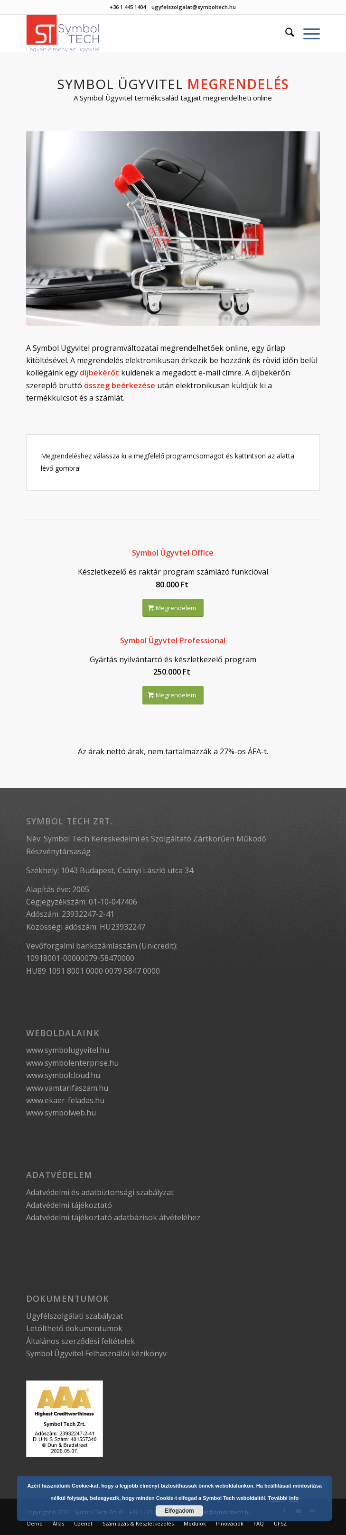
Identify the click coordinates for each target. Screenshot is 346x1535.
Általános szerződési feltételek (80, 1341)
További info (283, 1498)
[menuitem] (285, 34)
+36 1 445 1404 (128, 6)
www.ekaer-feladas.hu (65, 1100)
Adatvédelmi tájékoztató (69, 1205)
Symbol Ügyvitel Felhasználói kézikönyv (96, 1353)
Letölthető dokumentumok (74, 1328)
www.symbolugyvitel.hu (67, 1050)
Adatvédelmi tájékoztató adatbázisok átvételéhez (113, 1217)
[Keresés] (285, 34)
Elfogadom (179, 1511)
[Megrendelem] (173, 608)
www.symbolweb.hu (61, 1112)
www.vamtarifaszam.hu (67, 1088)
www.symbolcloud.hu (63, 1075)
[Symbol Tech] (144, 34)
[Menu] (307, 34)
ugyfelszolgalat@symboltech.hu (193, 6)
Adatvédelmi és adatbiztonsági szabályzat (100, 1192)
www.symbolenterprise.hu (72, 1063)
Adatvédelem (59, 1174)
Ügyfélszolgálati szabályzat (74, 1316)
